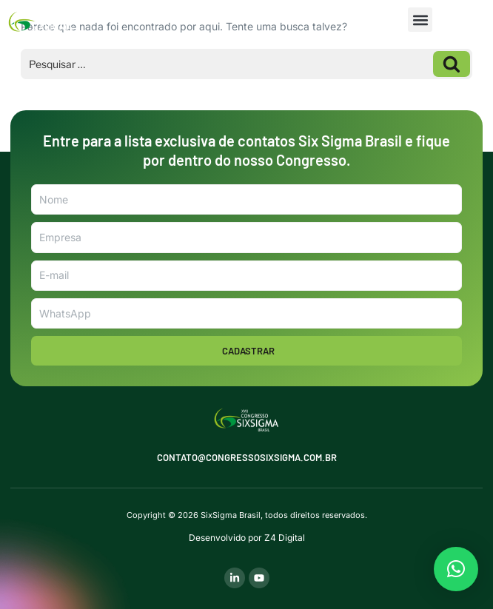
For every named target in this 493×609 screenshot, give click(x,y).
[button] (420, 19)
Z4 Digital (284, 537)
